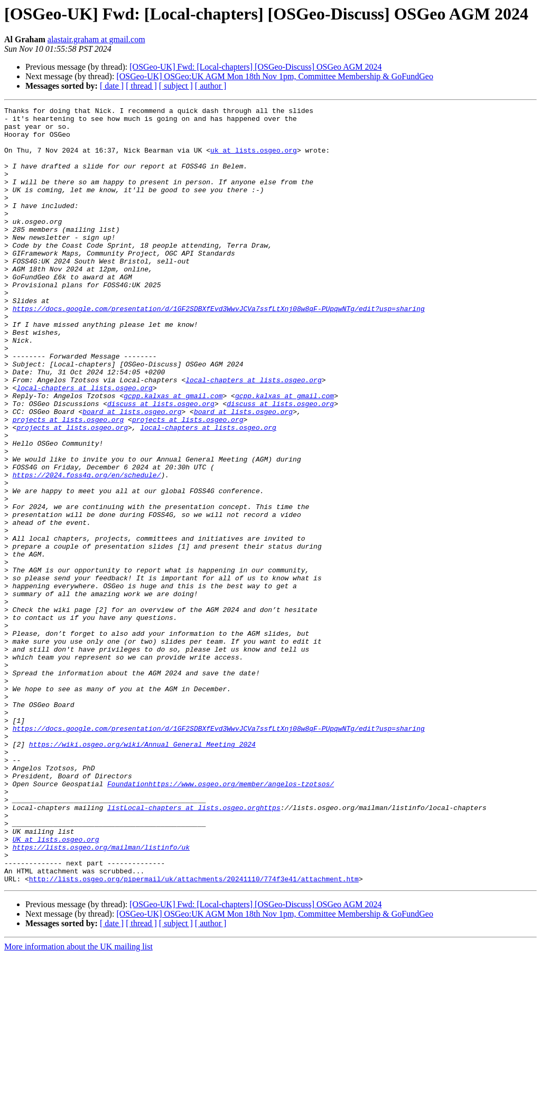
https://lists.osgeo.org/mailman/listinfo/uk (101, 996)
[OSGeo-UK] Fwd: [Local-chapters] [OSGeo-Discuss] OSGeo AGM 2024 (255, 66)
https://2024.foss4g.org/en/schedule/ (87, 549)
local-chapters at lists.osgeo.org (253, 435)
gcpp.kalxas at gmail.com (173, 454)
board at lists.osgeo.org (131, 473)
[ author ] (211, 85)
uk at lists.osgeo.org (253, 159)
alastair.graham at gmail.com (96, 39)
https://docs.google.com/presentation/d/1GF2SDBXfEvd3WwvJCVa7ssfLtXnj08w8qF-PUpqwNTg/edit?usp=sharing (219, 349)
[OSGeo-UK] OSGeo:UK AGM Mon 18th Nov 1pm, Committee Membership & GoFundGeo (274, 76)
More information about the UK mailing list (78, 1101)
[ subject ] (176, 85)
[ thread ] (141, 85)
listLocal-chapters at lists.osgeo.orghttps (194, 948)
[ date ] (112, 85)
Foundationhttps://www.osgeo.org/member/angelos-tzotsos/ (220, 920)
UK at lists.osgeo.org (56, 986)
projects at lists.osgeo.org (68, 482)
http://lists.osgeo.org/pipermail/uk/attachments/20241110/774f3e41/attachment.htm (194, 1034)
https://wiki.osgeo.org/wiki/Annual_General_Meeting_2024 (142, 872)
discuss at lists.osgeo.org (160, 463)
